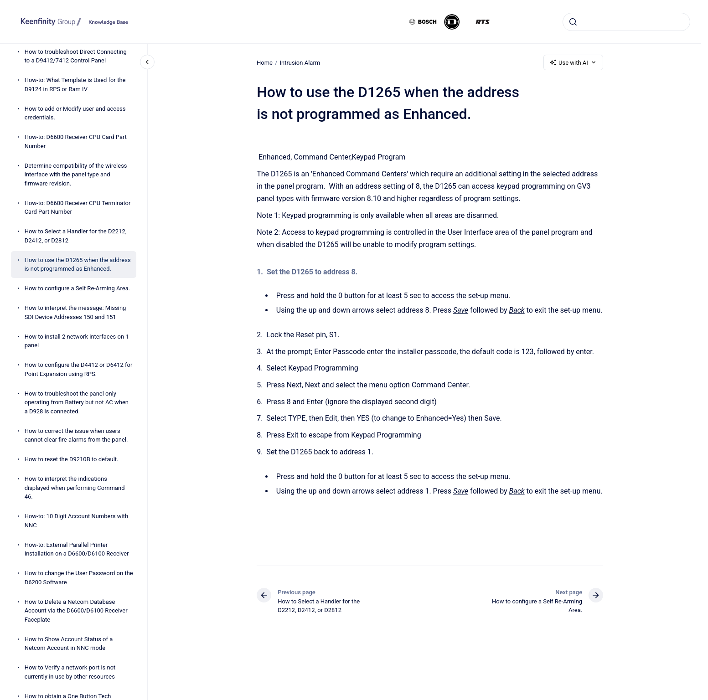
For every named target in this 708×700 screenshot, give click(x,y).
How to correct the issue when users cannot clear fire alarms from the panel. (76, 435)
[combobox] (626, 22)
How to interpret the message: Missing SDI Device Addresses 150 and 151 (75, 312)
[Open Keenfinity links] (687, 51)
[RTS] (483, 22)
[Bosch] (423, 22)
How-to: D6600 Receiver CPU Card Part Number (76, 141)
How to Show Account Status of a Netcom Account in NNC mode (69, 644)
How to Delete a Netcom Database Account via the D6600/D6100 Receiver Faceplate (76, 610)
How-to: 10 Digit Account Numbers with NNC (76, 521)
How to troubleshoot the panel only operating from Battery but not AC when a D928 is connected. (77, 402)
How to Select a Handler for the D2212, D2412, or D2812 (76, 236)
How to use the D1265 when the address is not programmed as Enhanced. (78, 265)
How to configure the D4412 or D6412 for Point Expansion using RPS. (79, 369)
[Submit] (573, 22)
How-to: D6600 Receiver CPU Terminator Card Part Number (78, 208)
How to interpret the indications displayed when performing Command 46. (75, 487)
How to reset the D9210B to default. (72, 459)
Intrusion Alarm (299, 62)
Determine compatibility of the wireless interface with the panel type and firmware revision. (76, 174)
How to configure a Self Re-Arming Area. (77, 288)
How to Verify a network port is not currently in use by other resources (70, 672)
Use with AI (573, 62)
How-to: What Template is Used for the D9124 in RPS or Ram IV (75, 85)
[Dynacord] (452, 22)
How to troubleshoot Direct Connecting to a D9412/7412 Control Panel (76, 56)
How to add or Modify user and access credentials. (75, 113)
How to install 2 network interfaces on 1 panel (77, 341)
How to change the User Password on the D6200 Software (79, 578)
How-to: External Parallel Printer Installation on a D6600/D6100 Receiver (77, 549)
